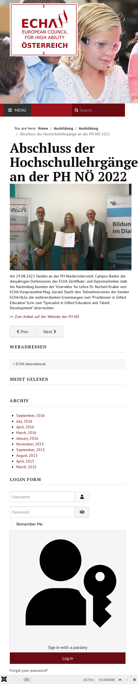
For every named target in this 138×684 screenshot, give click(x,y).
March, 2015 (26, 466)
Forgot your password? (29, 670)
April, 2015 (25, 461)
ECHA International (31, 363)
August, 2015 (26, 455)
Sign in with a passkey (67, 591)
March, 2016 (26, 432)
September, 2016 (30, 415)
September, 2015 (30, 449)
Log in (67, 658)
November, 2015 (30, 444)
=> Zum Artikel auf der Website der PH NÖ (44, 316)
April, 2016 (25, 426)
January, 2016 (27, 438)
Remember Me (29, 524)
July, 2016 (24, 421)
